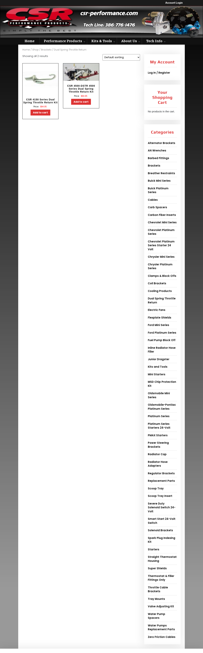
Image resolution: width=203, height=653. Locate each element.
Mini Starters (156, 374)
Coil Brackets (157, 283)
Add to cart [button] (40, 112)
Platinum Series (159, 416)
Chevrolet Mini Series (162, 222)
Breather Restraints (161, 173)
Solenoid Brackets (160, 530)
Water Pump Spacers (156, 616)
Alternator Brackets (161, 143)
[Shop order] (121, 57)
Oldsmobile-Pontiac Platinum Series (162, 407)
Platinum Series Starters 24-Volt (159, 426)
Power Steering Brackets (158, 445)
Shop (35, 49)
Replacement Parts (161, 481)
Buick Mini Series (159, 181)
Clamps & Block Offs (162, 276)
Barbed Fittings (158, 158)
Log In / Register (159, 73)
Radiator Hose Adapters (158, 464)
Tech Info (154, 41)
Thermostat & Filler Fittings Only (161, 578)
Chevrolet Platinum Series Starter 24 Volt (161, 245)
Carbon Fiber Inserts (162, 215)
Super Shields (157, 568)
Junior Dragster (158, 359)
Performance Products (63, 41)
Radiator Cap (157, 454)
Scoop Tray (156, 488)
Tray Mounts (156, 599)
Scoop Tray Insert (160, 496)
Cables (153, 200)
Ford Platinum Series (162, 332)
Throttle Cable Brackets (158, 589)
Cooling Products (160, 291)
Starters (153, 549)
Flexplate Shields (159, 317)
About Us (129, 41)
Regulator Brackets (161, 473)
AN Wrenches (157, 150)
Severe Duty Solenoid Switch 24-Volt (161, 507)
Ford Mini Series (158, 325)
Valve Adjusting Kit (161, 606)
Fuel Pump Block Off (161, 340)
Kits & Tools (101, 41)
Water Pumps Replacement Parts (161, 627)
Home (30, 41)
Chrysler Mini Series (161, 257)
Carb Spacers (157, 207)
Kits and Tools (157, 367)
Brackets (46, 49)
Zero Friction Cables (161, 637)
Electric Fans (156, 310)
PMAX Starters (158, 435)
